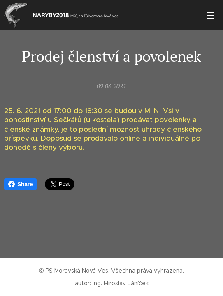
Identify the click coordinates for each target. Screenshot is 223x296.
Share (20, 184)
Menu (210, 15)
